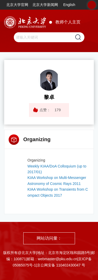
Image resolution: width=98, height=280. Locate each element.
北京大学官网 (17, 5)
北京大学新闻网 (45, 5)
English (69, 5)
